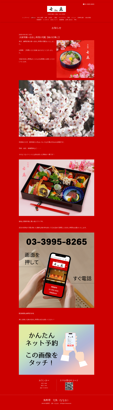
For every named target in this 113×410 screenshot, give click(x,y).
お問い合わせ (68, 19)
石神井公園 (80, 17)
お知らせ (33, 17)
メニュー (73, 17)
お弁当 (50, 17)
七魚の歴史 (88, 17)
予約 (75, 19)
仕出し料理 (40, 17)
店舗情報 (61, 19)
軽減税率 (39, 19)
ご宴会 (55, 17)
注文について (54, 19)
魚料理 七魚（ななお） (56, 400)
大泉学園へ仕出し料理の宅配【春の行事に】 (39, 37)
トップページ (25, 17)
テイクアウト (62, 17)
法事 (46, 17)
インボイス (46, 19)
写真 (68, 17)
